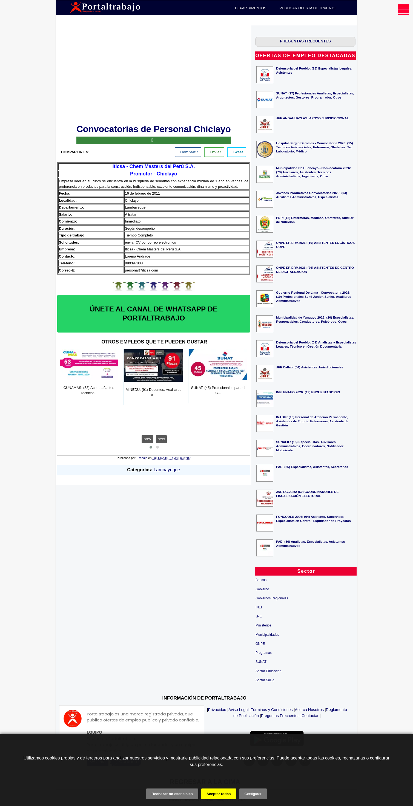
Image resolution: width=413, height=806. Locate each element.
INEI (259, 607)
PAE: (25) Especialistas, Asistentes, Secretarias (312, 467)
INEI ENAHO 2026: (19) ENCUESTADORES (308, 392)
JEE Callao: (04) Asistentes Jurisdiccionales (309, 367)
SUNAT (261, 662)
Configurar (253, 794)
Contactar (310, 715)
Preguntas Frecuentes (280, 715)
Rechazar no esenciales (172, 794)
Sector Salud (265, 680)
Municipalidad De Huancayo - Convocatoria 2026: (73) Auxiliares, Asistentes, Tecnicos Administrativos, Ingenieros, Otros (313, 172)
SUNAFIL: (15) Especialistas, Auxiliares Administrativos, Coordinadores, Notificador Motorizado (309, 446)
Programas (264, 653)
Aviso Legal (238, 709)
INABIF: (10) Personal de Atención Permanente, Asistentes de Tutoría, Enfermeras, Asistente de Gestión (312, 421)
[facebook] (188, 152)
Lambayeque (167, 469)
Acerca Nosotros (309, 709)
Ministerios (263, 625)
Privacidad (217, 709)
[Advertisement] (153, 74)
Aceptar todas (218, 794)
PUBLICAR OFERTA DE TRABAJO (307, 8)
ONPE (260, 644)
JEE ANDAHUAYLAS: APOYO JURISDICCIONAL (312, 118)
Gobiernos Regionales (272, 598)
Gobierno (262, 589)
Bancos (261, 580)
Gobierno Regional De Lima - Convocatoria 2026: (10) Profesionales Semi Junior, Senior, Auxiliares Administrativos (313, 296)
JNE (259, 616)
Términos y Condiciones (271, 709)
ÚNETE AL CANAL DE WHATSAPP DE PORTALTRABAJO (154, 313)
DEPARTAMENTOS (250, 8)
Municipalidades (267, 635)
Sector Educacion (268, 671)
